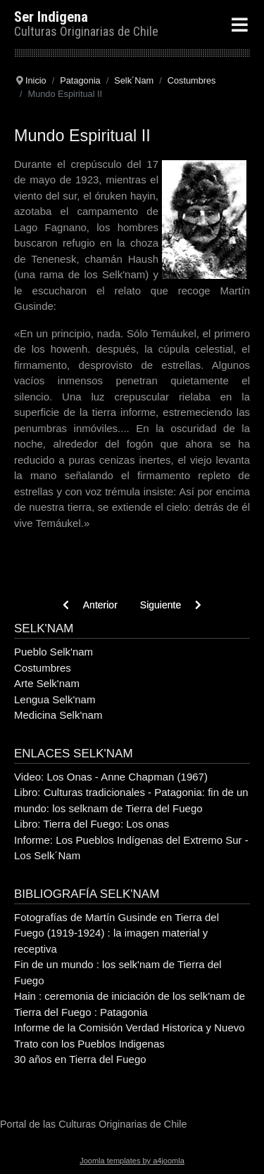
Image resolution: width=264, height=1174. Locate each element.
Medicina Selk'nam (58, 715)
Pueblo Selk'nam (53, 652)
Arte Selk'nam (47, 683)
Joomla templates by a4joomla (132, 1160)
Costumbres (42, 668)
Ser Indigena (51, 16)
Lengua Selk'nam (54, 699)
